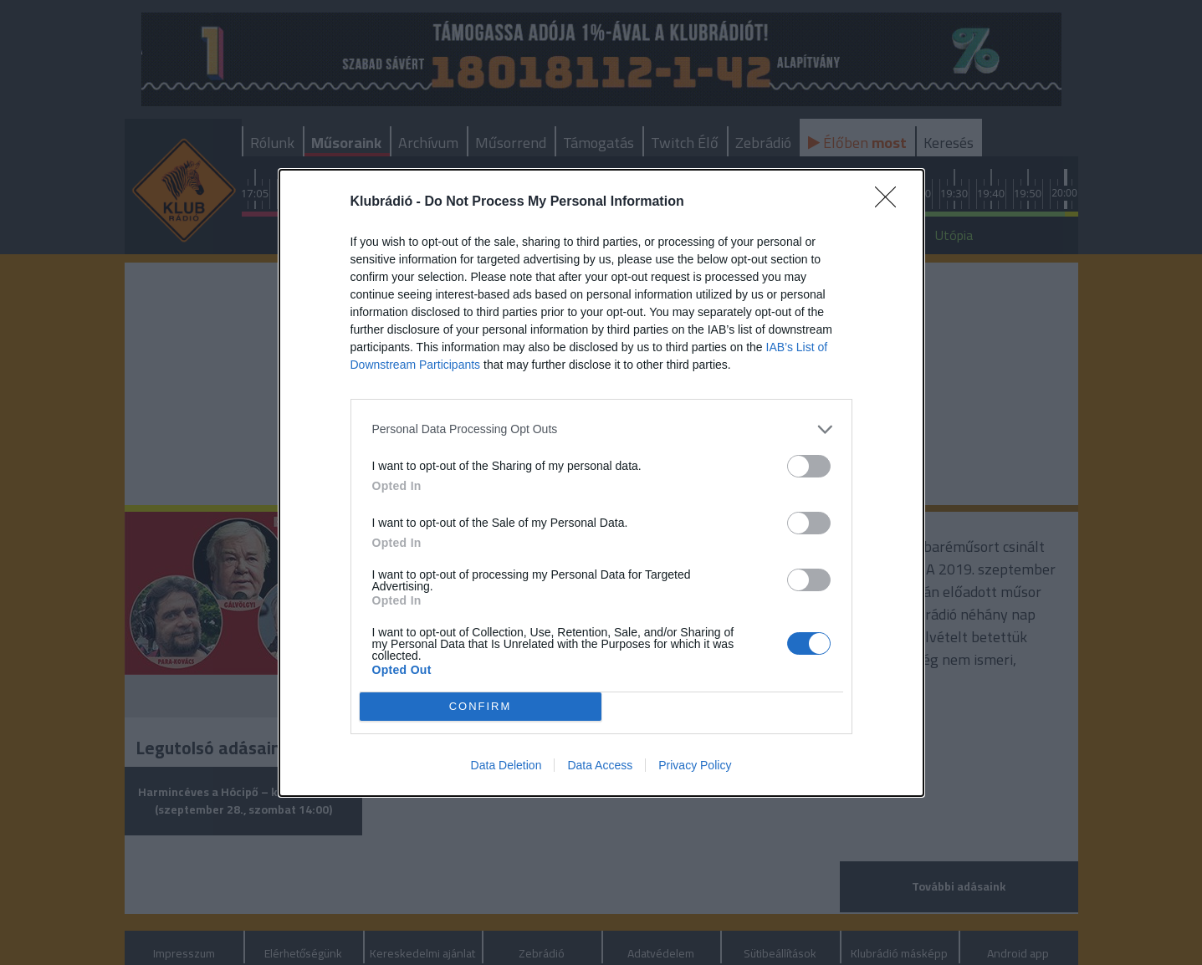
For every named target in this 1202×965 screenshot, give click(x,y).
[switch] (809, 466)
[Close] (891, 202)
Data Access (599, 765)
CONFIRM (480, 706)
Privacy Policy (694, 765)
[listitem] (601, 429)
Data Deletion (506, 765)
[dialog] (601, 483)
